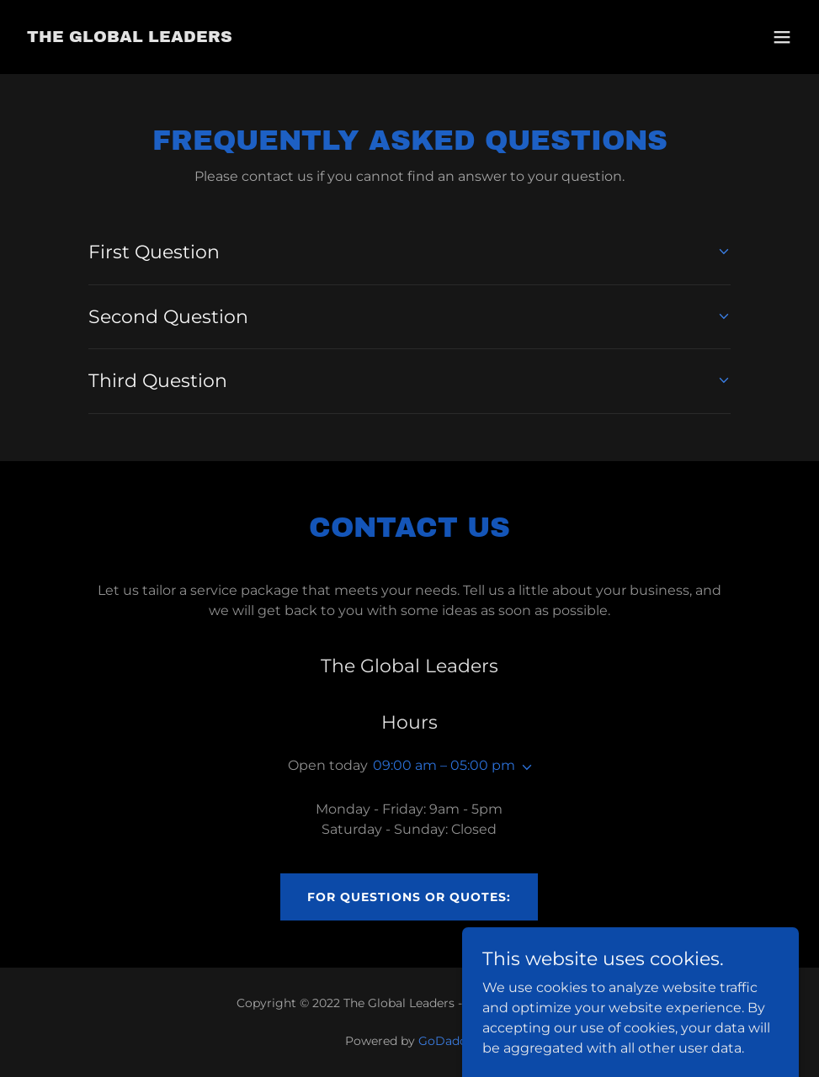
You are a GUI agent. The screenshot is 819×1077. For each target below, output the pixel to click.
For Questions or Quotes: (409, 897)
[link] (129, 37)
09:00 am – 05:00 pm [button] (444, 765)
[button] (782, 37)
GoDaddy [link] (446, 1040)
